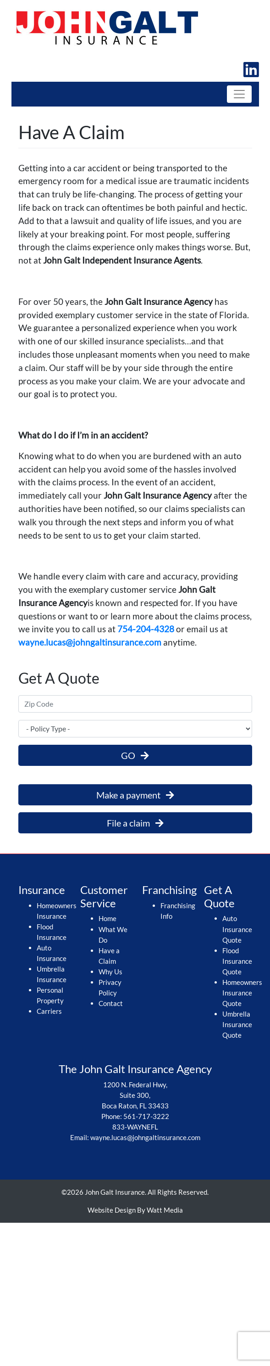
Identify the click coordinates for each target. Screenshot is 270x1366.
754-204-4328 (145, 629)
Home (107, 918)
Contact (111, 1003)
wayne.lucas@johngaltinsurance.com (89, 642)
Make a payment (135, 794)
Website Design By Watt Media (135, 1210)
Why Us (110, 971)
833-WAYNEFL (135, 1127)
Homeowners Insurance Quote (242, 992)
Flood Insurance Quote (237, 961)
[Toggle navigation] (239, 94)
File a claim (135, 822)
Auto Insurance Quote (237, 929)
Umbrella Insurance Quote (237, 1024)
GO (135, 755)
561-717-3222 (146, 1116)
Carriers (49, 1011)
